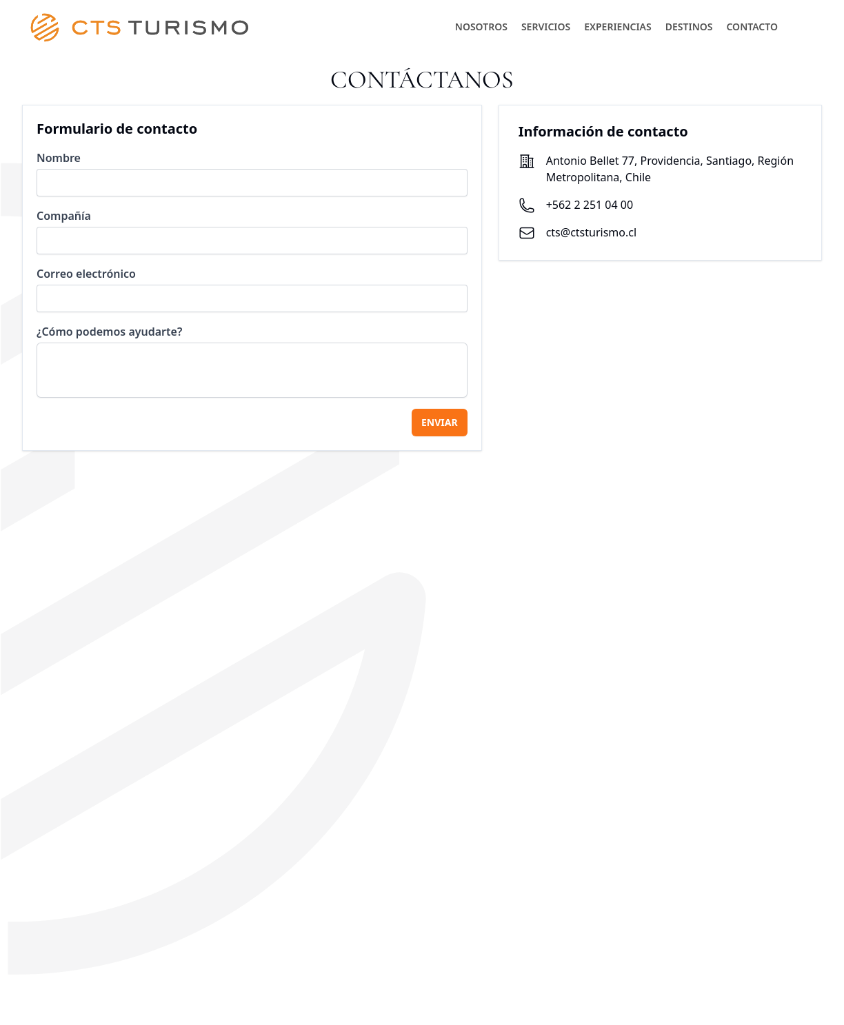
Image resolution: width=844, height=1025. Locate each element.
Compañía (64, 215)
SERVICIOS (545, 26)
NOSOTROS (481, 26)
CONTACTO (752, 26)
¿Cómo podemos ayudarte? (109, 331)
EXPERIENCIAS (617, 26)
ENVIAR (439, 422)
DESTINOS (689, 26)
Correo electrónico (86, 273)
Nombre (59, 157)
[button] (801, 26)
